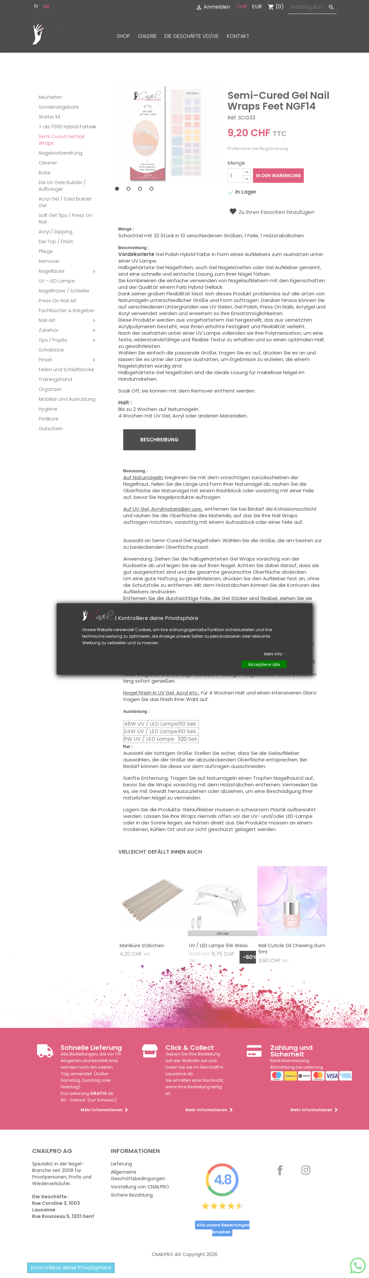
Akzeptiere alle (264, 664)
